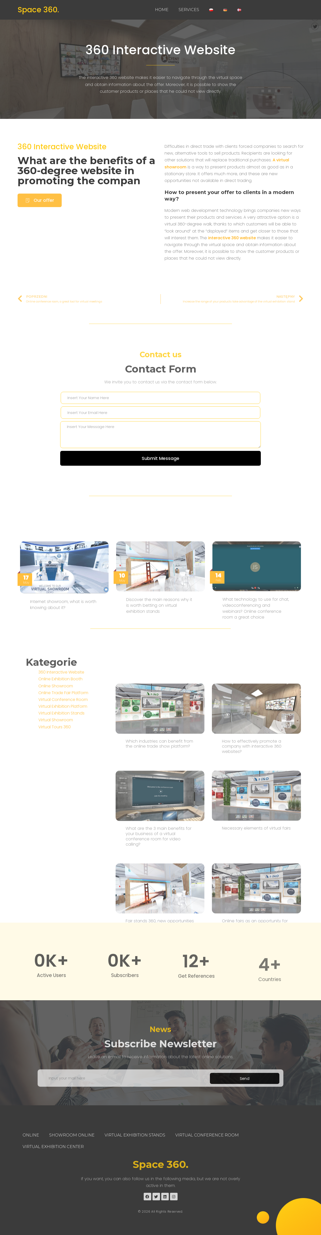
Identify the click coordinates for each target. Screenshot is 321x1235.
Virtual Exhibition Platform (62, 772)
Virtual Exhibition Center (53, 1146)
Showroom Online (72, 1135)
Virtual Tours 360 (54, 792)
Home (162, 9)
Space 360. (38, 10)
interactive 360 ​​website (232, 248)
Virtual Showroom (55, 785)
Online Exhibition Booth (60, 744)
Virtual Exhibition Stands (61, 778)
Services (189, 9)
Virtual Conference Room (63, 765)
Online (31, 1135)
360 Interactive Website (160, 50)
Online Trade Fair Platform (63, 758)
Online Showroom (55, 751)
